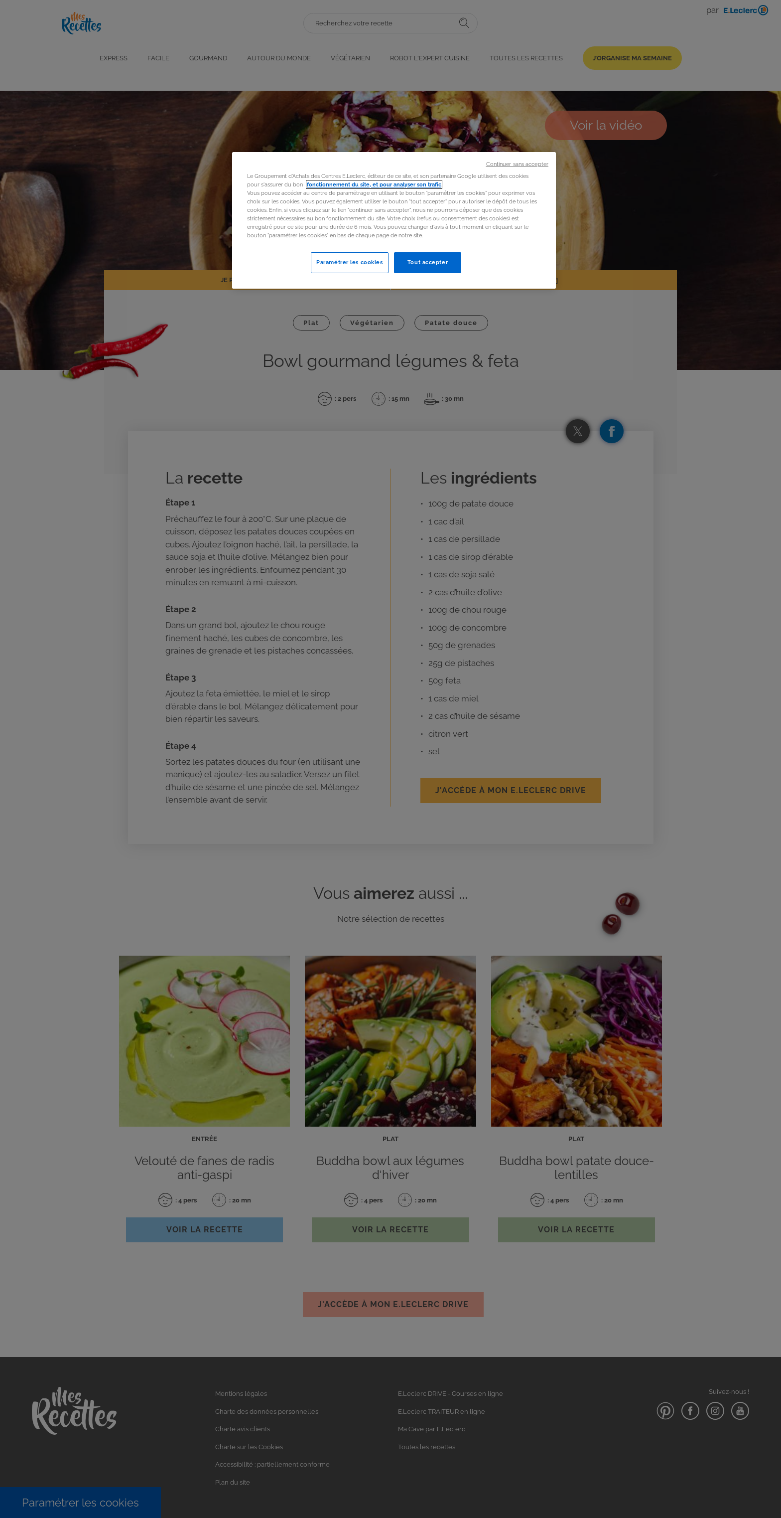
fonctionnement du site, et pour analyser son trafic (374, 184)
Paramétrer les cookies (349, 262)
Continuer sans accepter (517, 164)
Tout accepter (427, 262)
